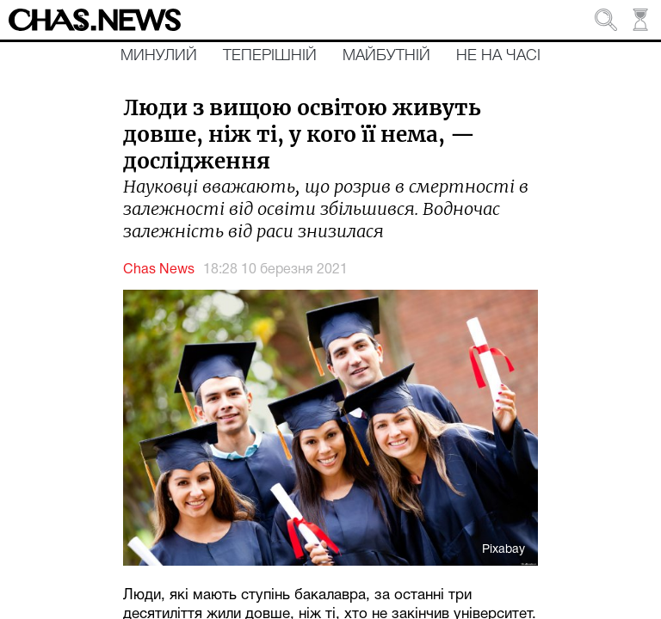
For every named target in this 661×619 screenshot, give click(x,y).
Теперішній (270, 56)
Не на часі (498, 56)
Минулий (158, 56)
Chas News (159, 270)
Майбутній (386, 56)
